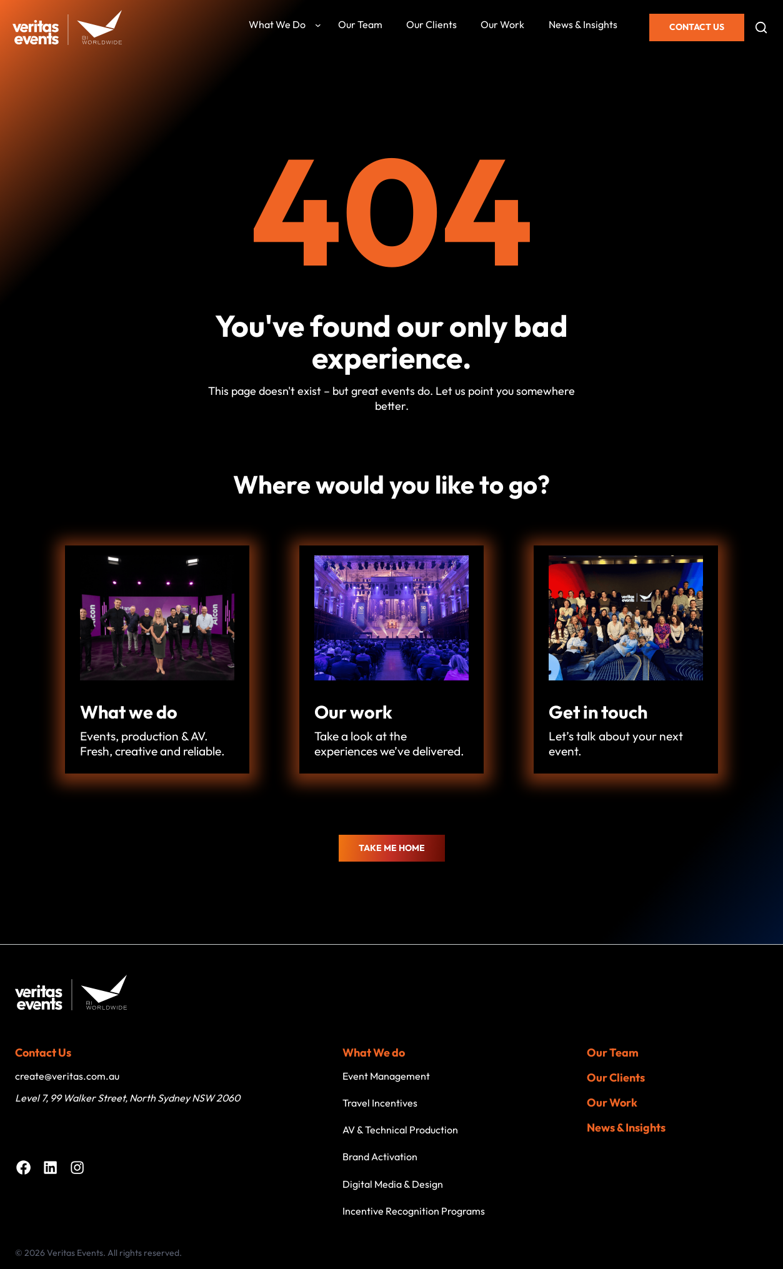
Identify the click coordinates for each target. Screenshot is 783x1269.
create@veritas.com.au (67, 1076)
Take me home (392, 847)
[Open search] (761, 27)
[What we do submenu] (318, 25)
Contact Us (696, 26)
